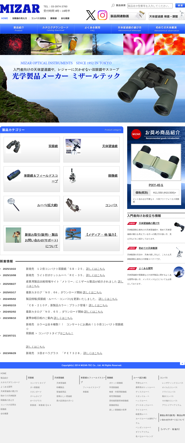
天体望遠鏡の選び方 (149, 223)
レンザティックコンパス (172, 383)
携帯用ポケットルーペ (145, 387)
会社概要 (4, 414)
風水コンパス (168, 396)
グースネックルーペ (144, 405)
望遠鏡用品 (61, 392)
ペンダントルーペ (143, 427)
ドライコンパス (169, 392)
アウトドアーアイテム (171, 405)
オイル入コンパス (169, 387)
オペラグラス (36, 401)
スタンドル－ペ (142, 396)
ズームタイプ (36, 396)
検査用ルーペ (141, 414)
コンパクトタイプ (37, 383)
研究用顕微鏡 (115, 396)
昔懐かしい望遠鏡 (64, 396)
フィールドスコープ (91, 387)
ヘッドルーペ (141, 401)
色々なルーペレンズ (144, 436)
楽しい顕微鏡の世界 (118, 410)
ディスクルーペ (142, 392)
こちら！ (68, 333)
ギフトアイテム (142, 432)
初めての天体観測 (148, 248)
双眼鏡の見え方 (7, 400)
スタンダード (36, 392)
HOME (3, 373)
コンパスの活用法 (8, 405)
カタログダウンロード (10, 382)
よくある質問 (146, 268)
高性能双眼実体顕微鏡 (119, 401)
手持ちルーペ (141, 383)
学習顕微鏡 (114, 387)
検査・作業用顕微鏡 (118, 392)
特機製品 (60, 387)
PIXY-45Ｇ (156, 185)
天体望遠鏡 (61, 383)
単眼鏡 (86, 392)
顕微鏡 (3, 409)
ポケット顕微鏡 (116, 383)
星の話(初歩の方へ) (65, 401)
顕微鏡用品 (114, 405)
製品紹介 (4, 378)
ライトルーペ (141, 410)
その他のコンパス (169, 401)
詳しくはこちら (95, 268)
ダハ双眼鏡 (35, 387)
